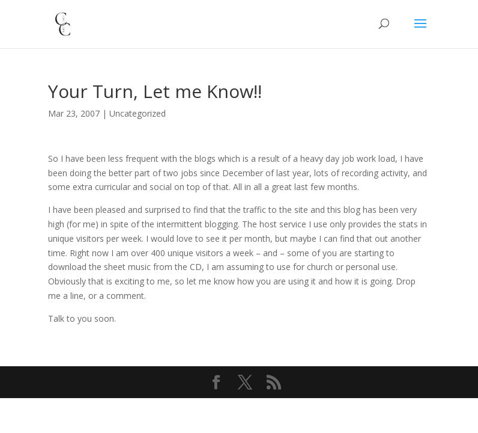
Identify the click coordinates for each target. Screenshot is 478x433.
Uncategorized (137, 113)
